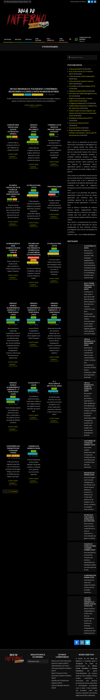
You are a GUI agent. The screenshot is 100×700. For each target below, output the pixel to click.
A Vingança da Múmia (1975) (78, 103)
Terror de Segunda (32, 142)
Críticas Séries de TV (13, 320)
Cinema (14, 136)
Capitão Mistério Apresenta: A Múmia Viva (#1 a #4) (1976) (90, 602)
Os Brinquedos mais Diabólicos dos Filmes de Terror (13, 247)
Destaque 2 (52, 194)
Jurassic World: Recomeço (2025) (33, 128)
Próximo (14, 491)
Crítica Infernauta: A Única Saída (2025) (82, 76)
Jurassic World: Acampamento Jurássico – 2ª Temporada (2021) (54, 308)
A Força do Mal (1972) (34, 186)
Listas (15, 199)
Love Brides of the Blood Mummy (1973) (82, 86)
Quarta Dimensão (37, 94)
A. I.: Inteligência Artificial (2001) (54, 383)
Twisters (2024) (54, 187)
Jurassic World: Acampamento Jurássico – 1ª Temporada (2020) (13, 388)
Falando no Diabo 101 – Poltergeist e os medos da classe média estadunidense (34, 249)
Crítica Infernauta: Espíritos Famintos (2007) (89, 387)
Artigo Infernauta (18, 94)
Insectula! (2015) (74, 128)
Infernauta (28, 94)
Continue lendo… (34, 105)
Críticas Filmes (33, 137)
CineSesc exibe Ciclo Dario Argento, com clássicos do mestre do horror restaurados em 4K (82, 113)
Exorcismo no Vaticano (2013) (78, 123)
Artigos (9, 136)
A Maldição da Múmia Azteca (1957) (80, 118)
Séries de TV (15, 455)
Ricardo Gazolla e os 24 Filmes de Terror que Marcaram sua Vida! (13, 190)
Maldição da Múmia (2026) (77, 91)
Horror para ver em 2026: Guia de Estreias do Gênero (13, 129)
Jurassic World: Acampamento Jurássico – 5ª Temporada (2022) (13, 308)
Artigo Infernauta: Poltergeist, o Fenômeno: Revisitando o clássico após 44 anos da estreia (82, 132)
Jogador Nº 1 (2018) (34, 384)
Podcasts (33, 260)
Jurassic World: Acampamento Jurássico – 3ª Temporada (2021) (33, 308)
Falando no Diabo (33, 257)
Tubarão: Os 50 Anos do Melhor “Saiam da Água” (54, 128)
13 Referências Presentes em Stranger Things (13, 449)
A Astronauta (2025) (75, 69)
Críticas (33, 134)
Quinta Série (10, 322)
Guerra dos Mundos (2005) (33, 447)
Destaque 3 (33, 139)
